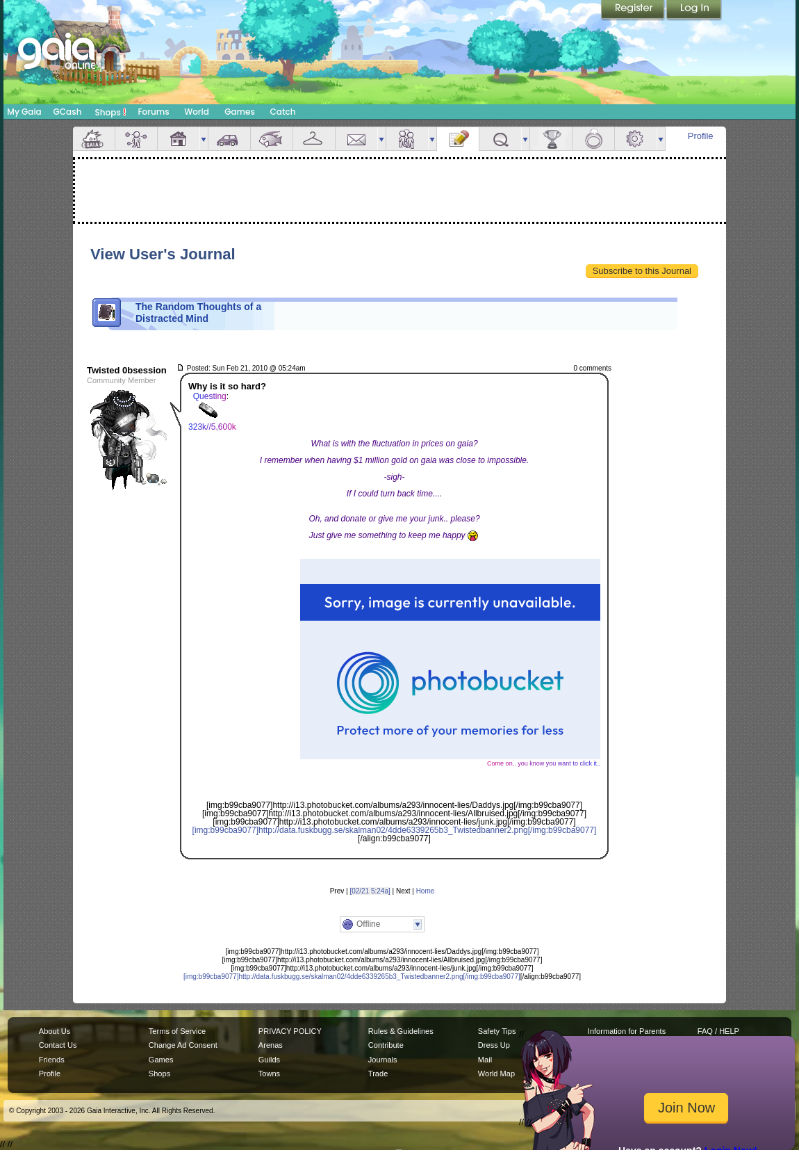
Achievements (551, 138)
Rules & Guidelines (401, 1031)
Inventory (314, 138)
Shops (110, 112)
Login (694, 10)
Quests (500, 138)
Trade (378, 1073)
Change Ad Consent (183, 1045)
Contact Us (58, 1045)
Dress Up (494, 1045)
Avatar (136, 138)
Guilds (269, 1059)
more (203, 138)
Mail (356, 138)
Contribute (386, 1045)
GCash (67, 112)
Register (633, 10)
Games (239, 112)
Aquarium (272, 138)
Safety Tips (497, 1031)
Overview (94, 138)
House (178, 138)
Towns (269, 1073)
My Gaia (24, 112)
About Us (54, 1031)
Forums (153, 112)
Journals (382, 1059)
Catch (283, 112)
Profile (701, 136)
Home (425, 891)
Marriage (593, 138)
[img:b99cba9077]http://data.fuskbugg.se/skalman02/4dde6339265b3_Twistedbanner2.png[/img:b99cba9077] (394, 830)
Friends (407, 138)
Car (229, 138)
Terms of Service (177, 1031)
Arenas (270, 1045)
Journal (458, 138)
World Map (496, 1073)
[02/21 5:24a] (369, 891)
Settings (636, 138)
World (196, 112)
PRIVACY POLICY (290, 1031)
